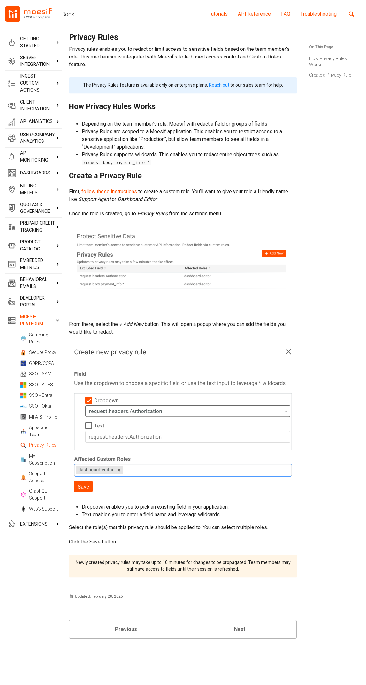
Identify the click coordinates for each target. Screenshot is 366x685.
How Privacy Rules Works (328, 61)
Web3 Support (39, 509)
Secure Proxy (38, 353)
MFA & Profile (38, 417)
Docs (67, 14)
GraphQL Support (33, 495)
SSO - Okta (35, 406)
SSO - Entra (36, 395)
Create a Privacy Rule (330, 75)
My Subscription (37, 459)
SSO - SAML (37, 374)
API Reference (254, 14)
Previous (126, 629)
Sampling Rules (34, 338)
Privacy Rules (38, 445)
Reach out (219, 85)
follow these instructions (109, 192)
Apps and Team (34, 431)
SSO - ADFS (36, 385)
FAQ (285, 14)
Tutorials (218, 14)
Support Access (32, 477)
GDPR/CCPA (37, 363)
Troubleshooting (319, 14)
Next (239, 629)
